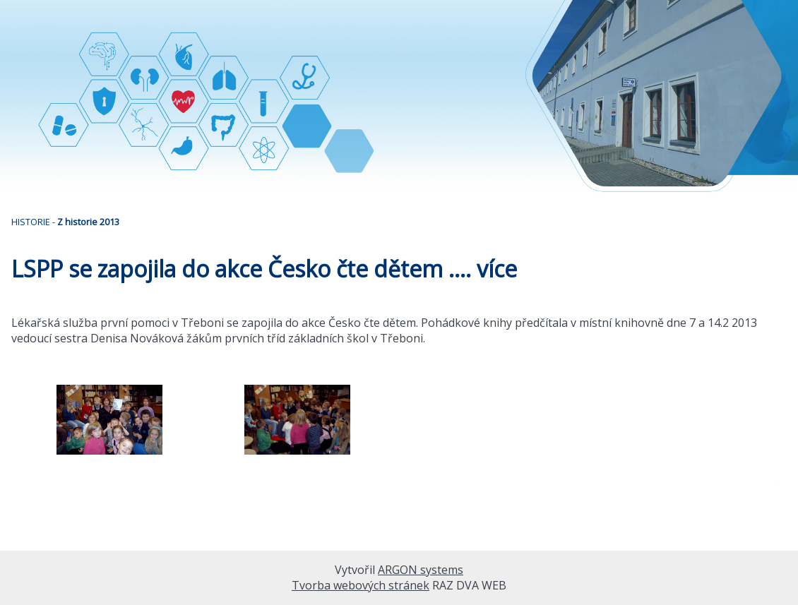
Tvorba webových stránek (360, 585)
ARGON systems (420, 569)
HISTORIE (30, 221)
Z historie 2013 (88, 221)
